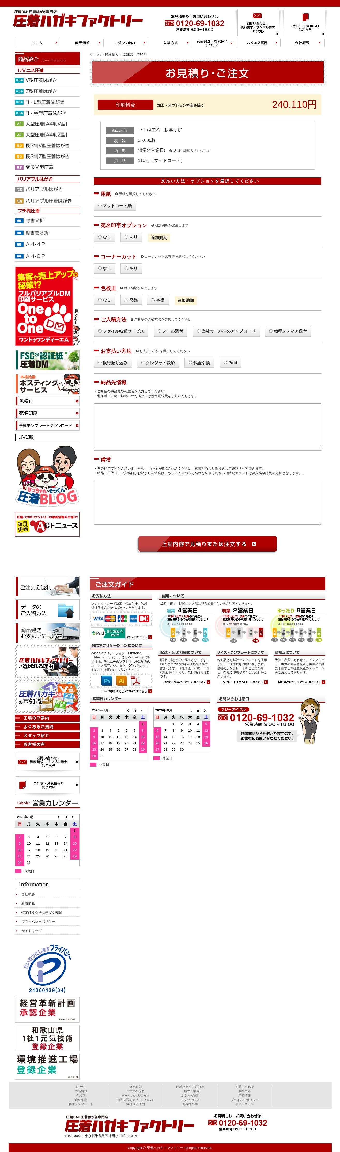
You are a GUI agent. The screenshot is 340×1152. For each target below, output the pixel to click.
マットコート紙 (117, 206)
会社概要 (28, 894)
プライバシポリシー (245, 1100)
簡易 (133, 300)
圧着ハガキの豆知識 (190, 1087)
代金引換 (201, 363)
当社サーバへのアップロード (228, 331)
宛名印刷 (81, 1100)
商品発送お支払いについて (135, 1100)
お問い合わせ (244, 1087)
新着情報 (28, 903)
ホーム (95, 54)
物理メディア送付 (290, 331)
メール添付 (172, 331)
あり (133, 237)
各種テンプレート (81, 1104)
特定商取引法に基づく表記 (41, 913)
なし (107, 237)
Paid (232, 363)
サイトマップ (31, 931)
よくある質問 (190, 1095)
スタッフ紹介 (190, 1100)
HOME (81, 1087)
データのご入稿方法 (135, 1095)
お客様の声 (190, 1104)
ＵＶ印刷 (135, 1087)
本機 (160, 300)
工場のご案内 (190, 1091)
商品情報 (81, 1091)
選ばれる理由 (135, 1104)
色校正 (81, 1095)
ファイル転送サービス (123, 331)
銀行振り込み (115, 363)
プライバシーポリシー (38, 922)
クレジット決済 (160, 363)
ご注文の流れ (135, 1091)
